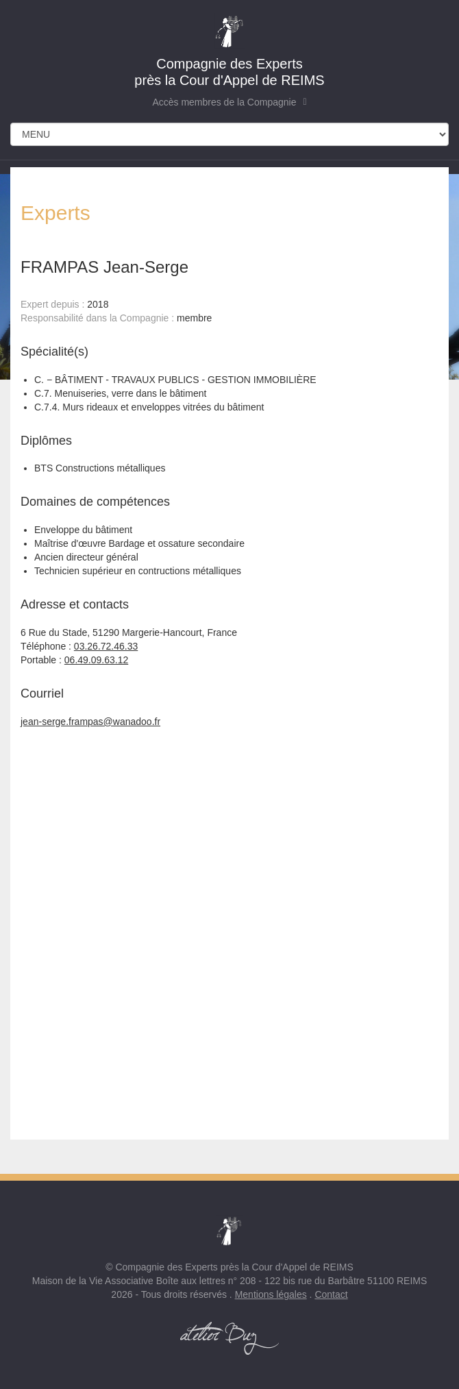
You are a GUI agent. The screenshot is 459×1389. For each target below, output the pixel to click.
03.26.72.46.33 (106, 646)
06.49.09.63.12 (96, 659)
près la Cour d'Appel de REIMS (229, 51)
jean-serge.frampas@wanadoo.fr (90, 721)
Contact (330, 1294)
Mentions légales (271, 1294)
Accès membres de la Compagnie (229, 102)
